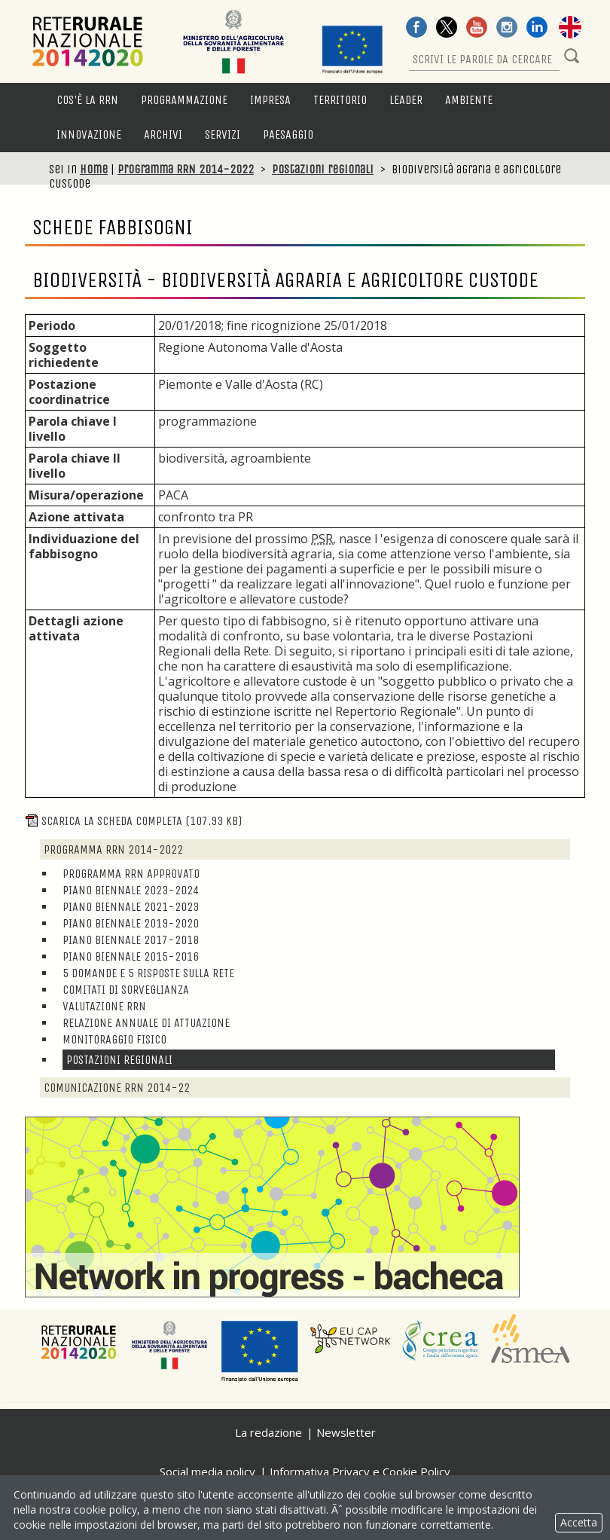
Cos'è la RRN (87, 100)
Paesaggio (288, 134)
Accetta (578, 1522)
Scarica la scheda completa (133, 821)
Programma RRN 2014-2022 (185, 169)
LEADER (405, 100)
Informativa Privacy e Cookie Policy (360, 1471)
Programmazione (184, 100)
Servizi (222, 134)
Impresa (270, 100)
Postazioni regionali (323, 169)
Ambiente (469, 100)
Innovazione (88, 134)
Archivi (163, 134)
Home (94, 169)
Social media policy (207, 1471)
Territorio (340, 100)
